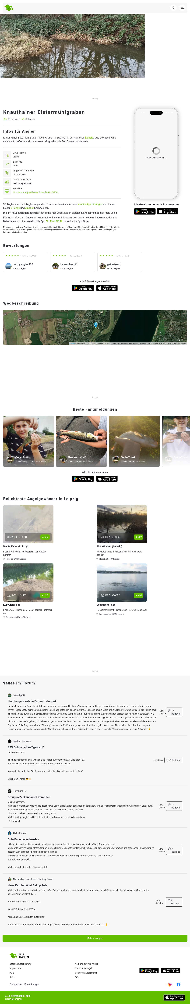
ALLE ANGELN (54, 221)
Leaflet (72, 343)
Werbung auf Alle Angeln (86, 964)
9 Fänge (15, 208)
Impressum (15, 968)
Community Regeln (83, 968)
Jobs (12, 977)
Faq (76, 977)
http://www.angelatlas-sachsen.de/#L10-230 (35, 192)
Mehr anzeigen (95, 938)
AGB (12, 973)
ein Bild (29, 208)
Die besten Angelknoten (86, 973)
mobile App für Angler (90, 204)
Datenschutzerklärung (21, 964)
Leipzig (89, 137)
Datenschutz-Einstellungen (24, 984)
